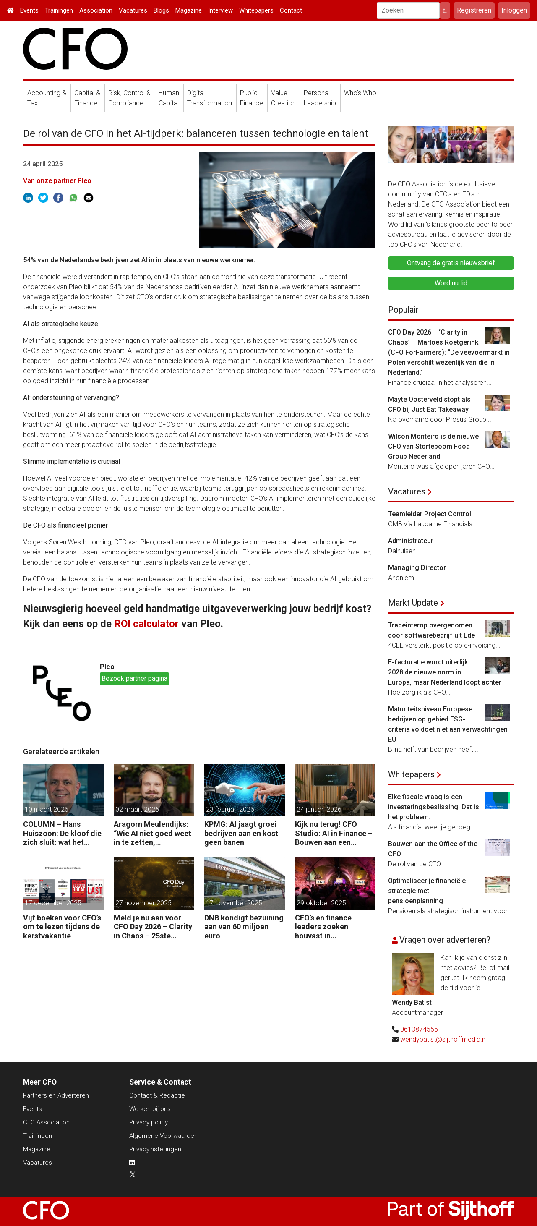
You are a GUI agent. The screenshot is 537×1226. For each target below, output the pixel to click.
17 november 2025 (234, 903)
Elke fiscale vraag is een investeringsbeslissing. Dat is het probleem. (433, 807)
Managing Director (417, 568)
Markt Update (413, 603)
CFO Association (46, 1122)
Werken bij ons (150, 1109)
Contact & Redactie (157, 1095)
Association (95, 10)
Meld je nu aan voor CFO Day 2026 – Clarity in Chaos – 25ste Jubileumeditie (153, 927)
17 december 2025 (53, 903)
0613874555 (419, 1029)
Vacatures (133, 10)
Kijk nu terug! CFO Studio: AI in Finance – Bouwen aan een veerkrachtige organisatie (334, 833)
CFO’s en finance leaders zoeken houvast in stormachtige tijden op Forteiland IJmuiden (335, 927)
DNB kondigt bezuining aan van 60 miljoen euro (244, 926)
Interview (220, 10)
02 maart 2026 (137, 809)
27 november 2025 (143, 903)
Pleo (107, 667)
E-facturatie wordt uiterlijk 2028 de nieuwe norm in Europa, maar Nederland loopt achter (444, 672)
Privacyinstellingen (155, 1149)
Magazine (188, 10)
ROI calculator (146, 624)
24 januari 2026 (319, 809)
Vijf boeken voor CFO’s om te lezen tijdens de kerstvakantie (62, 926)
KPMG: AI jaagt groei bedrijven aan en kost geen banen (241, 833)
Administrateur (410, 541)
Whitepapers (256, 10)
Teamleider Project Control (429, 514)
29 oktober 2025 (321, 903)
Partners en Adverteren (56, 1095)
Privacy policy (148, 1122)
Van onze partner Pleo (57, 181)
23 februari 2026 (230, 809)
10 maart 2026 (46, 809)
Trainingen (59, 10)
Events (29, 10)
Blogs (161, 10)
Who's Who (360, 93)
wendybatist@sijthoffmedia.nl (443, 1039)
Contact (291, 10)
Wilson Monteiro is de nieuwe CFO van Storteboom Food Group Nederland (433, 446)
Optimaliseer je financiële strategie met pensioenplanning (427, 891)
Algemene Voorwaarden (163, 1136)
